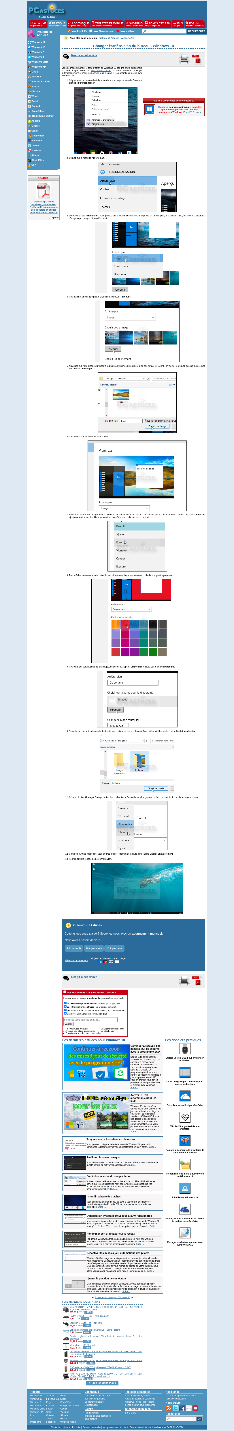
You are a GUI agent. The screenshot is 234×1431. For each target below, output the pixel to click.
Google (63, 1408)
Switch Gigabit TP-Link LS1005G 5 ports (89, 1316)
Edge (48, 1402)
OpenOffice (65, 1402)
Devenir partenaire (92, 1427)
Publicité (76, 1427)
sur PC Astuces (193, 86)
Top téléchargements (95, 1398)
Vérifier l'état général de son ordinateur (184, 1127)
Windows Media (68, 1422)
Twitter (49, 1418)
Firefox (49, 1408)
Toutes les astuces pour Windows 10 (112, 1297)
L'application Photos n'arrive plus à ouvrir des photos (119, 1215)
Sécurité (64, 1415)
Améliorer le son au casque (103, 1157)
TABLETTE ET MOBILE (107, 24)
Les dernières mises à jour (98, 1395)
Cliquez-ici (53, 218)
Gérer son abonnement (76, 960)
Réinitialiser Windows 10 (185, 1197)
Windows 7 (35, 1405)
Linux (33, 1415)
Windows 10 (36, 1399)
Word (62, 1395)
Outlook (50, 1415)
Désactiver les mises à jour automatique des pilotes (118, 1253)
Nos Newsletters (103, 31)
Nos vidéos (127, 31)
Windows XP (36, 1412)
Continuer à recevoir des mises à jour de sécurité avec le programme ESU (146, 1048)
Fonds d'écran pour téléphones (140, 1405)
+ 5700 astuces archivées (77, 1029)
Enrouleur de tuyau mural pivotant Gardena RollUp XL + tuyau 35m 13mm (106, 1360)
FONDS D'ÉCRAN (157, 24)
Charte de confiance (60, 1427)
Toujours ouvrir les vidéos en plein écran (111, 1139)
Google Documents (69, 1405)
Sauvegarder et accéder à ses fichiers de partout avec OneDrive (185, 1219)
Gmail (49, 1412)
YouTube (64, 1412)
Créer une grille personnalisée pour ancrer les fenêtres (184, 1082)
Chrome (50, 1405)
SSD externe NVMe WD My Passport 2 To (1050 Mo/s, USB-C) (100, 1367)
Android (50, 1395)
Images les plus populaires (98, 1416)
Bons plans (130, 1413)
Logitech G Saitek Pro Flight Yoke (86, 1323)
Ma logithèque (92, 1405)
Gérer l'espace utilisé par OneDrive (185, 1105)
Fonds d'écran (92, 1413)
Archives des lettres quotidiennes (80, 1031)
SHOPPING (134, 24)
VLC (32, 1418)
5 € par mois (74, 948)
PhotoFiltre (35, 1422)
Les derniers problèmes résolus (181, 1395)
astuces (147, 1395)
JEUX (178, 24)
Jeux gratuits (91, 1419)
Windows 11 (36, 1395)
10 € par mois (94, 948)
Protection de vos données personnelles (83, 1033)
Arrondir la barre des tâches (104, 1196)
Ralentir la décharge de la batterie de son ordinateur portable (185, 1151)
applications (136, 1395)
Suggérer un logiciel (94, 1402)
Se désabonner (108, 1031)
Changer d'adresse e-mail (112, 1029)
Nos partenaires (110, 1427)
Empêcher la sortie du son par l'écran (109, 1176)
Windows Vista (37, 1408)
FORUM (195, 24)
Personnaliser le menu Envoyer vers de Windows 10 (185, 1175)
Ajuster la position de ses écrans (107, 1278)
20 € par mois (114, 948)
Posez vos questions (176, 1398)
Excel (63, 1399)
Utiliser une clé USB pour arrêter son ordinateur (185, 1059)
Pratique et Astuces (44, 33)
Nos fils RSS (79, 31)
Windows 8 (35, 1402)
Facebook (51, 1422)
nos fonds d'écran (101, 70)
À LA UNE (38, 24)
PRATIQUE (57, 24)
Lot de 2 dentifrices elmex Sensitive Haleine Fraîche (95, 1330)
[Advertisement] (174, 1325)
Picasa (63, 1418)
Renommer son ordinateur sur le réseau (111, 1233)
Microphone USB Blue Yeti (83, 1345)
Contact (124, 1427)
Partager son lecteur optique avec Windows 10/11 (185, 1243)
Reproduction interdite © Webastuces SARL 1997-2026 (157, 1427)
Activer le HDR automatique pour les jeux (143, 1098)
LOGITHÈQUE (78, 24)
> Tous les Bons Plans (102, 1382)
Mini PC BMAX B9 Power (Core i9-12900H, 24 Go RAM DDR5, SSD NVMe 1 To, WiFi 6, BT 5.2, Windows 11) (106, 1375)
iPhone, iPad (52, 1399)
